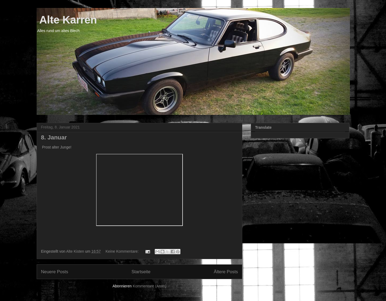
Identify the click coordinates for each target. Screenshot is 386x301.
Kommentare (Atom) (149, 286)
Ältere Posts (226, 271)
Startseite (140, 271)
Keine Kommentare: (122, 251)
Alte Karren (67, 20)
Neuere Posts (54, 271)
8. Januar (54, 137)
